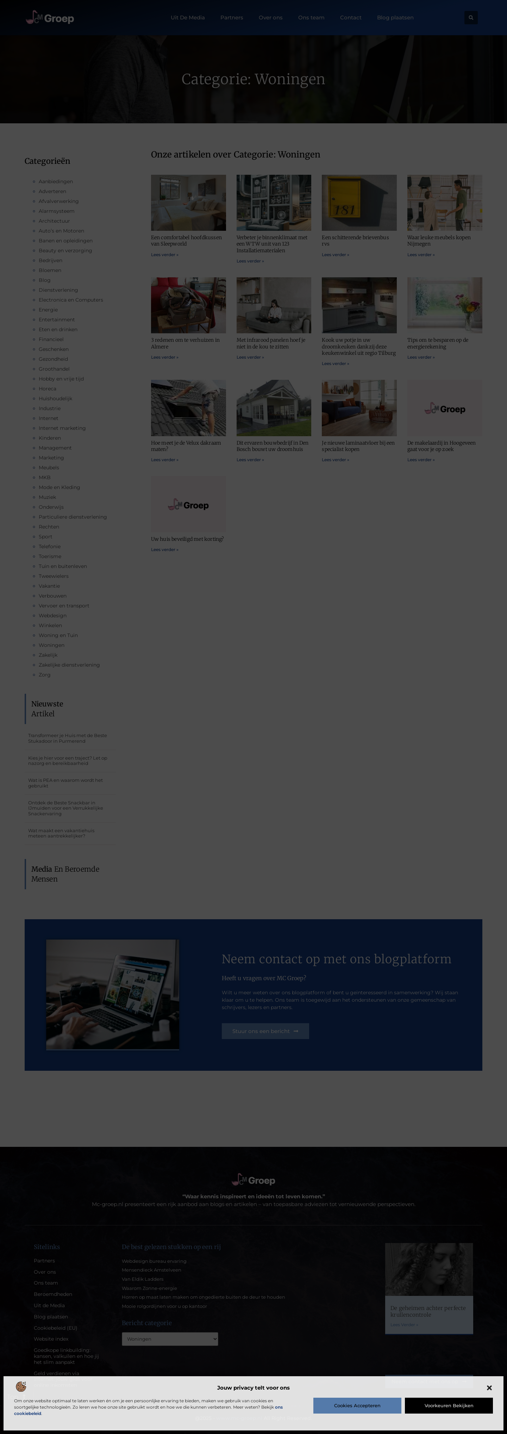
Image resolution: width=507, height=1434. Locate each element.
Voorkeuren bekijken (449, 1405)
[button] (489, 1387)
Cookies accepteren (357, 1405)
